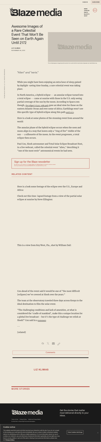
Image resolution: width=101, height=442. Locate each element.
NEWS (85, 9)
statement (43, 323)
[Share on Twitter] (47, 347)
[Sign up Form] (73, 167)
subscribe (95, 2)
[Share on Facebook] (41, 347)
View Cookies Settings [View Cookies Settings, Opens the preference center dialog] (75, 433)
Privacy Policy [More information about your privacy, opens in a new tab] (10, 440)
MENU (94, 10)
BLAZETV (87, 14)
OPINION (86, 10)
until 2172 (27, 115)
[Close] (98, 433)
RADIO (86, 12)
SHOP (85, 16)
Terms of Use (40, 168)
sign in (85, 2)
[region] (50, 433)
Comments (50, 357)
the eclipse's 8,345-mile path (39, 105)
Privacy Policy (31, 168)
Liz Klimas (17, 49)
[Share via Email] (53, 347)
